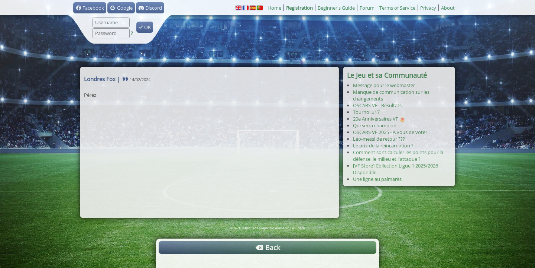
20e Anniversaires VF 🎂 (379, 118)
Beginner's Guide (336, 7)
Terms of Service (397, 7)
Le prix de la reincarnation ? (383, 145)
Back (267, 247)
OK (145, 27)
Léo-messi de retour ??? (379, 138)
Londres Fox (100, 79)
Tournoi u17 (366, 112)
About (448, 7)
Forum (367, 7)
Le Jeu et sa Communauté (387, 75)
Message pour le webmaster (384, 85)
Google (121, 7)
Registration (299, 7)
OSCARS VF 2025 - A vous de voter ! (391, 132)
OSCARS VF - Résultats (377, 105)
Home (274, 7)
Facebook (89, 7)
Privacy (428, 7)
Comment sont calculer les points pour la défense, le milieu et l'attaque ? (398, 155)
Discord (150, 7)
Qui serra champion (374, 125)
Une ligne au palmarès (377, 179)
